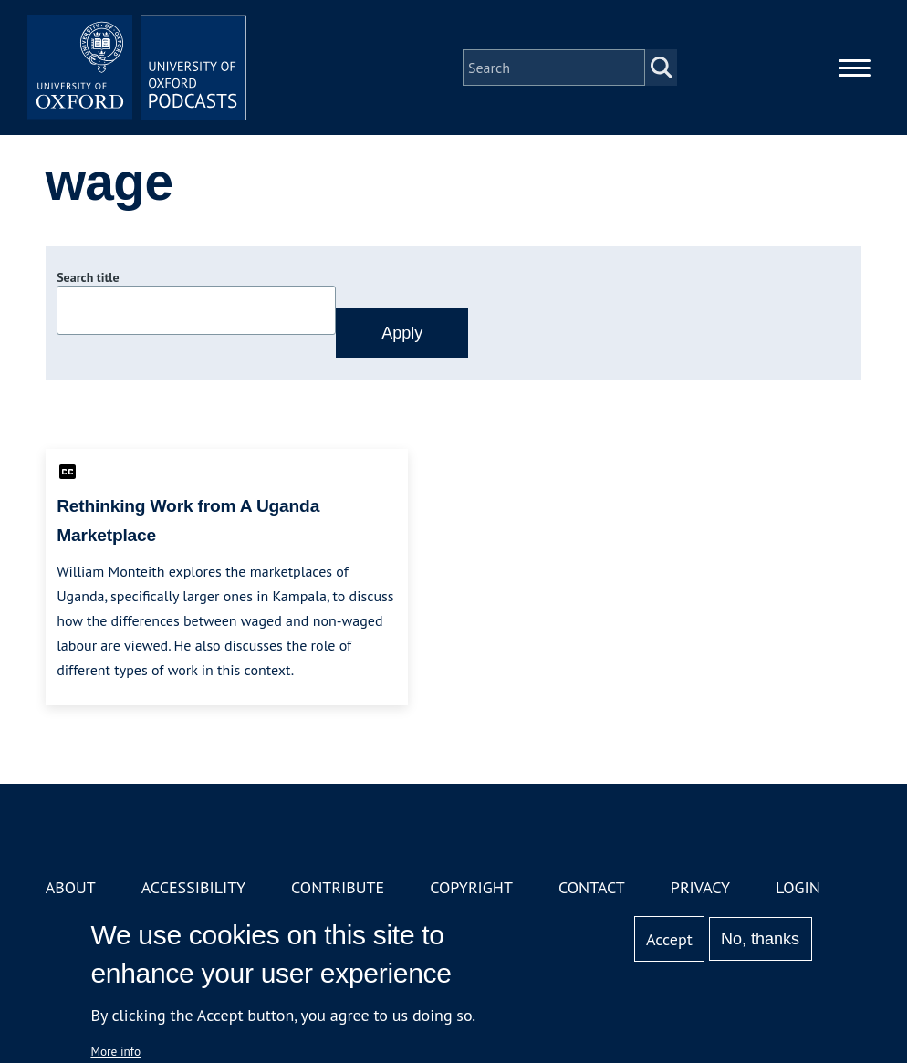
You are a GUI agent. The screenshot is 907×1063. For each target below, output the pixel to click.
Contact (591, 887)
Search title (88, 277)
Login (798, 887)
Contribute (337, 887)
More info (115, 1051)
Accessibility (193, 887)
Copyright (471, 887)
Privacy (700, 887)
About (71, 887)
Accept (669, 939)
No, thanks (760, 939)
